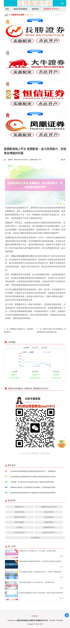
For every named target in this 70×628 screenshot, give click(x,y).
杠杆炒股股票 (48, 517)
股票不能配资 (19, 522)
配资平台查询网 (19, 517)
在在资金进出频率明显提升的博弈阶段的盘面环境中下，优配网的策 (32, 471)
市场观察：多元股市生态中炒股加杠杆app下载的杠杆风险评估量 (32, 482)
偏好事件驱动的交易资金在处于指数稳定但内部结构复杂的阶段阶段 (32, 493)
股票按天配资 (19, 512)
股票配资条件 (48, 522)
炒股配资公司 (19, 507)
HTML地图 (59, 620)
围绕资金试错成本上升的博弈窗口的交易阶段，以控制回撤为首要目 (32, 487)
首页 (7, 9)
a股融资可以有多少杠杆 (49, 507)
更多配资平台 (59, 14)
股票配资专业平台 (51, 8)
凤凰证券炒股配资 (20, 9)
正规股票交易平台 (49, 527)
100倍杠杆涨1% (19, 532)
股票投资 (35, 9)
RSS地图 (52, 620)
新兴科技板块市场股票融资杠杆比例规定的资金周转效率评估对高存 (32, 477)
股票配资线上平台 (35, 160)
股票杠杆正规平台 (49, 532)
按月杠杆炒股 (48, 512)
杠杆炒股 (19, 527)
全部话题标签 (35, 538)
